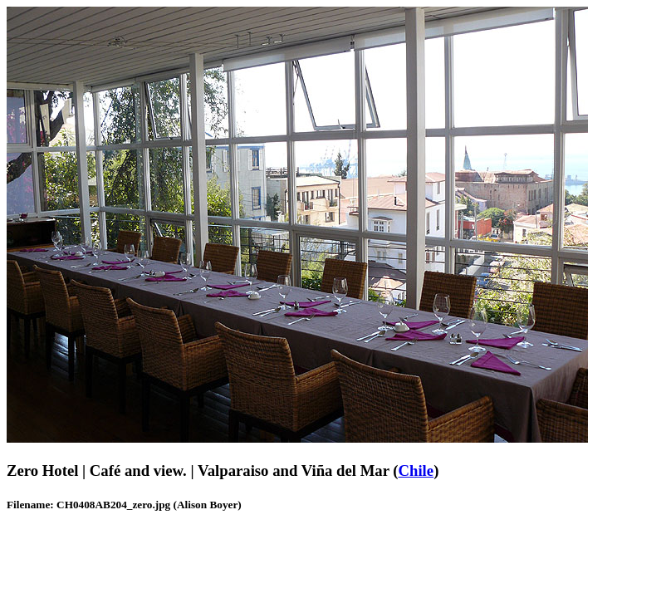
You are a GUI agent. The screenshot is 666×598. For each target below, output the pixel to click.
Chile (416, 470)
